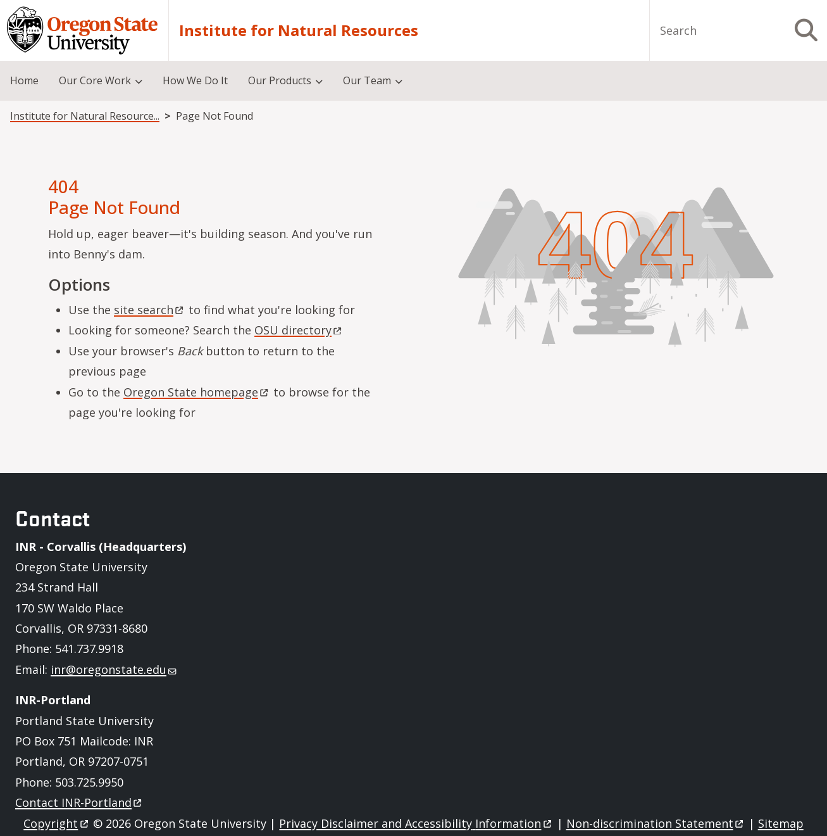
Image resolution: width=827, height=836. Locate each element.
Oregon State (196, 392)
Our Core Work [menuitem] (95, 80)
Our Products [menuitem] (279, 80)
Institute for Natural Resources (298, 30)
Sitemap (781, 823)
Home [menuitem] (24, 80)
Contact (79, 802)
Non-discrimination (655, 823)
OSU (299, 330)
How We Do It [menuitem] (195, 80)
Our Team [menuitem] (367, 80)
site (149, 309)
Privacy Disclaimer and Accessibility (416, 823)
